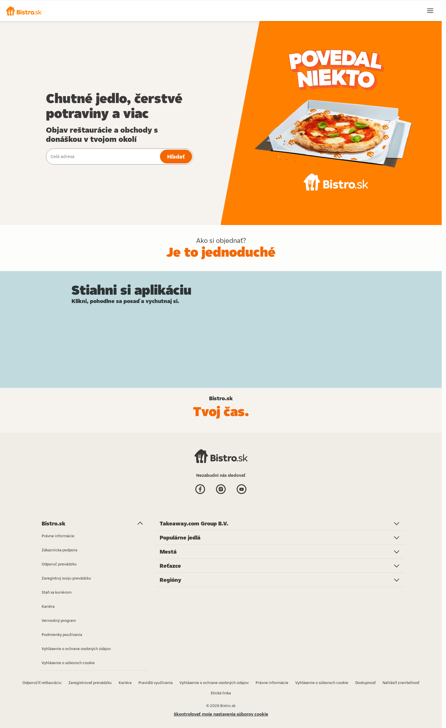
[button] (24, 10)
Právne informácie (272, 682)
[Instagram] (221, 489)
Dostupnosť (365, 682)
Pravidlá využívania (155, 682)
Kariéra (125, 682)
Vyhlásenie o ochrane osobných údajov (214, 682)
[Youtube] (241, 489)
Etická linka (221, 692)
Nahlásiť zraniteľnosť (401, 682)
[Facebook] (200, 489)
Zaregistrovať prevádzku (90, 682)
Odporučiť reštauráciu (41, 682)
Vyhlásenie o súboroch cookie (321, 682)
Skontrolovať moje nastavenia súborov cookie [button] (221, 714)
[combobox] (102, 156)
